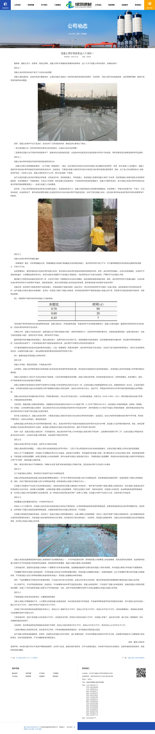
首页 (78, 34)
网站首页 (15, 673)
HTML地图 (38, 729)
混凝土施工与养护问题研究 (136, 658)
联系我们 (138, 5)
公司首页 (17, 5)
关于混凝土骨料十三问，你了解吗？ (27, 658)
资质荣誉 (111, 5)
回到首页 (5, 8)
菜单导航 (149, 8)
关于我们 (44, 5)
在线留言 (125, 5)
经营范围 (31, 5)
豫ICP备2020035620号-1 (31, 727)
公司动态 (98, 5)
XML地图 (31, 729)
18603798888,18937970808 (95, 682)
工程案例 (57, 5)
